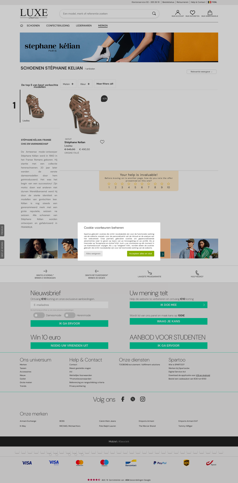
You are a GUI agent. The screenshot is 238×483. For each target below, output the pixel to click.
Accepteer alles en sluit (140, 253)
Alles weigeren (93, 253)
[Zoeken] (154, 14)
